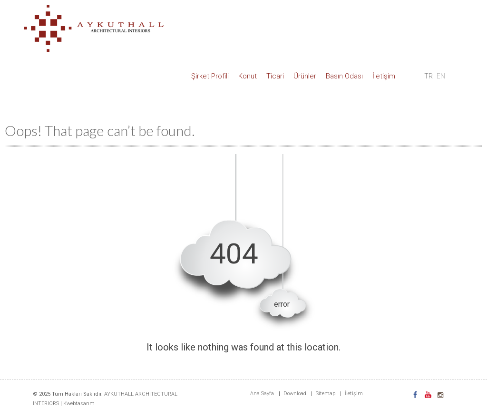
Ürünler (304, 76)
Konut (247, 76)
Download (294, 393)
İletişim (383, 76)
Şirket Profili (210, 76)
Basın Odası (344, 76)
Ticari (275, 76)
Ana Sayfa (262, 393)
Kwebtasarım (79, 403)
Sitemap (325, 393)
